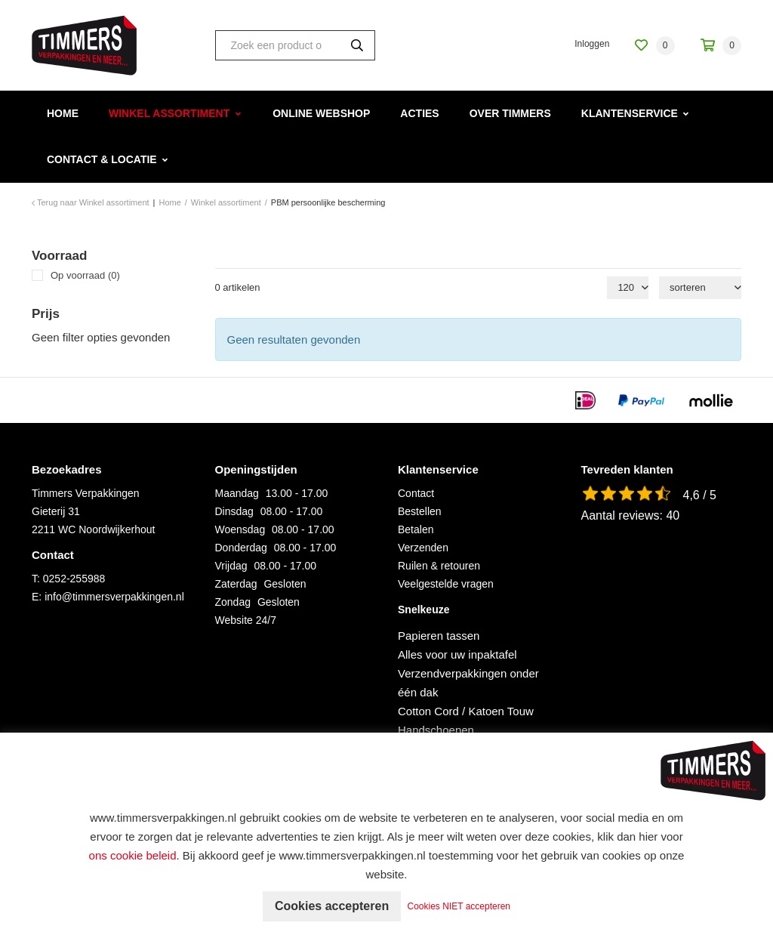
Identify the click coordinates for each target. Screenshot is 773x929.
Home (63, 113)
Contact (416, 493)
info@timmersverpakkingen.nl (114, 597)
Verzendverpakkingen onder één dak (468, 683)
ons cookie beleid (133, 855)
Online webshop (321, 113)
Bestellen (420, 511)
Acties (419, 113)
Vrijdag (231, 566)
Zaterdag (236, 584)
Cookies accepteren (332, 906)
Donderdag (241, 548)
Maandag (237, 493)
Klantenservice (629, 113)
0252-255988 (74, 579)
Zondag (233, 602)
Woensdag (240, 529)
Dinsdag (234, 511)
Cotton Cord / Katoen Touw (466, 711)
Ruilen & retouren (439, 566)
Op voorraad (85, 275)
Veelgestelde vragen (446, 584)
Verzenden (423, 548)
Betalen (415, 529)
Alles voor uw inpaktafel (457, 654)
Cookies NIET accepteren (459, 906)
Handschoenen (436, 730)
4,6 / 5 (699, 495)
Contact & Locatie (102, 159)
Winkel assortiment (169, 113)
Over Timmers (510, 113)
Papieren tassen (438, 635)
